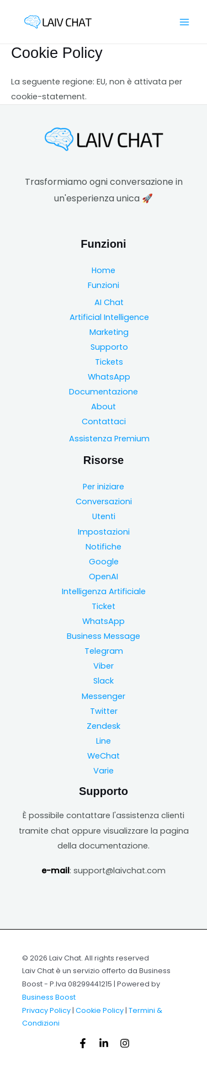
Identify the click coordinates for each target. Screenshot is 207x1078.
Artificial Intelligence (109, 317)
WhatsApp (109, 376)
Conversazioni (104, 501)
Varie (103, 770)
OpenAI (103, 576)
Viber (103, 665)
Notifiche (103, 546)
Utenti (103, 516)
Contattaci (104, 421)
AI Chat (109, 302)
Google (104, 561)
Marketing (109, 332)
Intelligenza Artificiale (104, 591)
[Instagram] (125, 1043)
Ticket (103, 606)
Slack (103, 680)
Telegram (103, 651)
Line (103, 740)
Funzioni (103, 285)
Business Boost (49, 997)
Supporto (109, 347)
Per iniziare (103, 486)
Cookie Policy (100, 1010)
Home (103, 270)
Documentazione (103, 391)
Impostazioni (104, 531)
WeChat (103, 755)
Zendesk (103, 726)
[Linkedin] (104, 1043)
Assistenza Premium (109, 438)
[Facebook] (83, 1043)
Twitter (104, 711)
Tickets (109, 361)
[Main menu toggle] (184, 22)
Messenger (103, 696)
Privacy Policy (46, 1010)
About (103, 406)
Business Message (103, 636)
